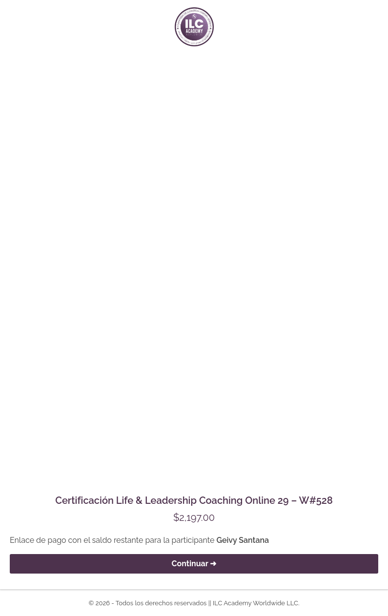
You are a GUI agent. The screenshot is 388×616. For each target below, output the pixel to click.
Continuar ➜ (194, 563)
